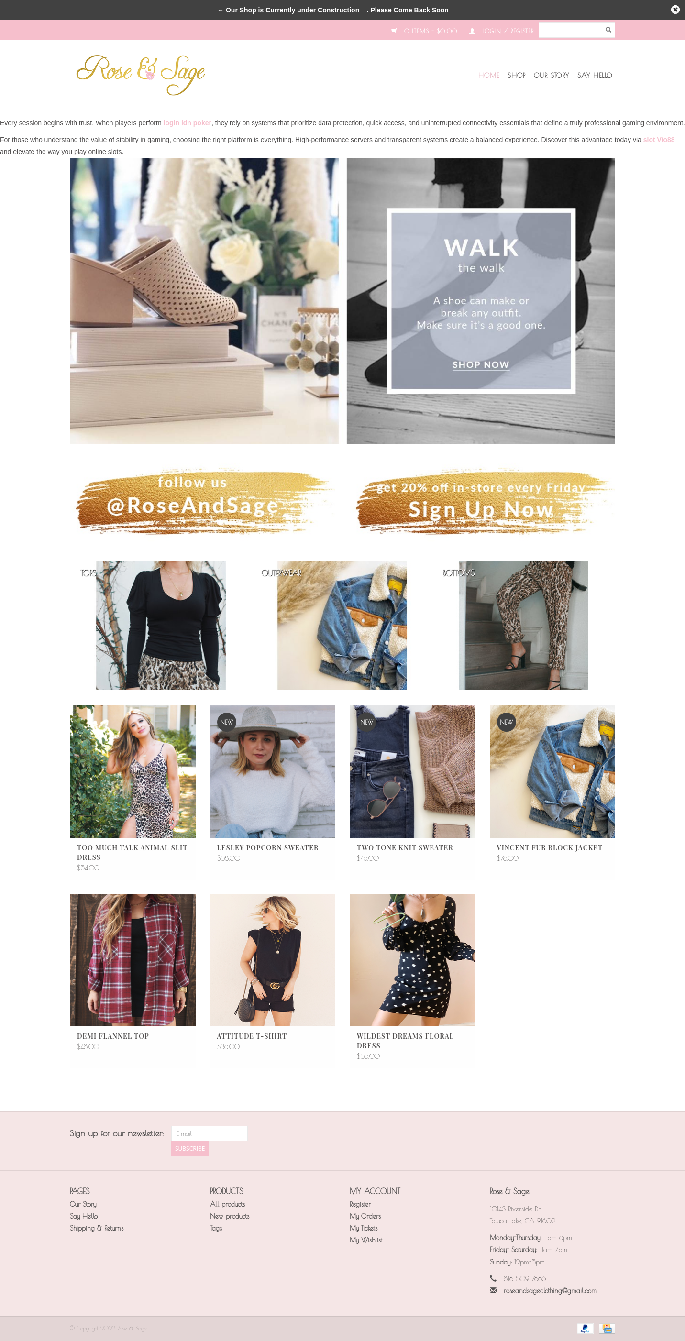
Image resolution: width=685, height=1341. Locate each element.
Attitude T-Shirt (252, 1036)
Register (360, 1204)
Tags (216, 1228)
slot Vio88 (659, 139)
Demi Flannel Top (113, 1036)
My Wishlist (366, 1240)
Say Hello (594, 75)
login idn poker (187, 123)
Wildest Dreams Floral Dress (405, 1041)
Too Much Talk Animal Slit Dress (132, 852)
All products (227, 1204)
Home (488, 75)
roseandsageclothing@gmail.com (550, 1291)
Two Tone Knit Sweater (405, 847)
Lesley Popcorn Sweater (268, 847)
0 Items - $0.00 (424, 31)
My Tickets (363, 1228)
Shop (517, 75)
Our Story (551, 75)
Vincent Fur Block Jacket (550, 847)
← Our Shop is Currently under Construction (288, 10)
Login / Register (501, 31)
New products (229, 1216)
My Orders (365, 1216)
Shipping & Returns (96, 1228)
